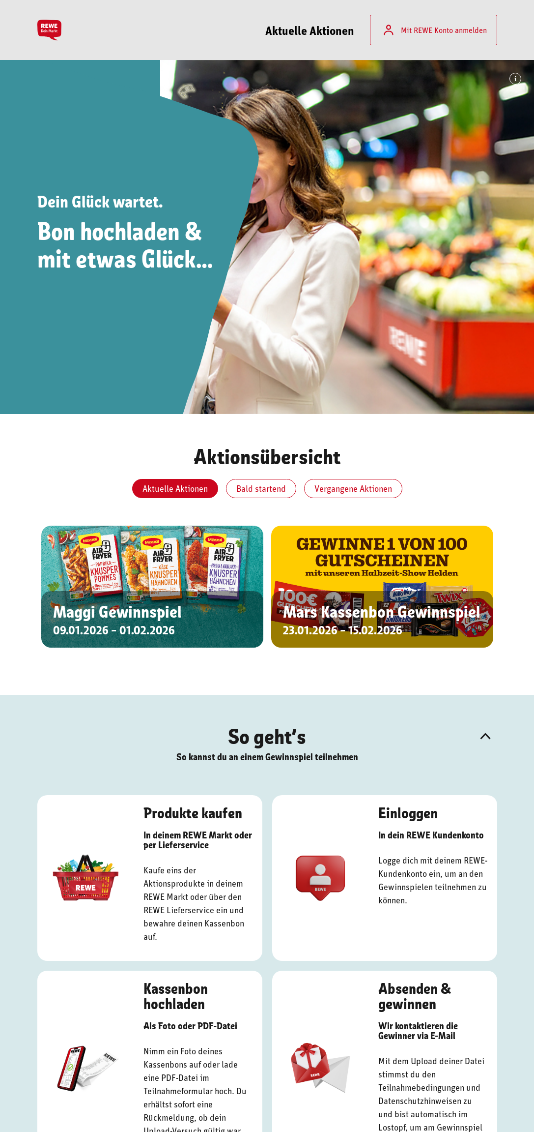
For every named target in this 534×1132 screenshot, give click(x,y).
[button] (485, 736)
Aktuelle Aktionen (309, 30)
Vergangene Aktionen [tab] (353, 488)
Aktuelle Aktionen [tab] (175, 488)
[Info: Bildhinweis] (515, 78)
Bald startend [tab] (261, 488)
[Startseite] (51, 30)
